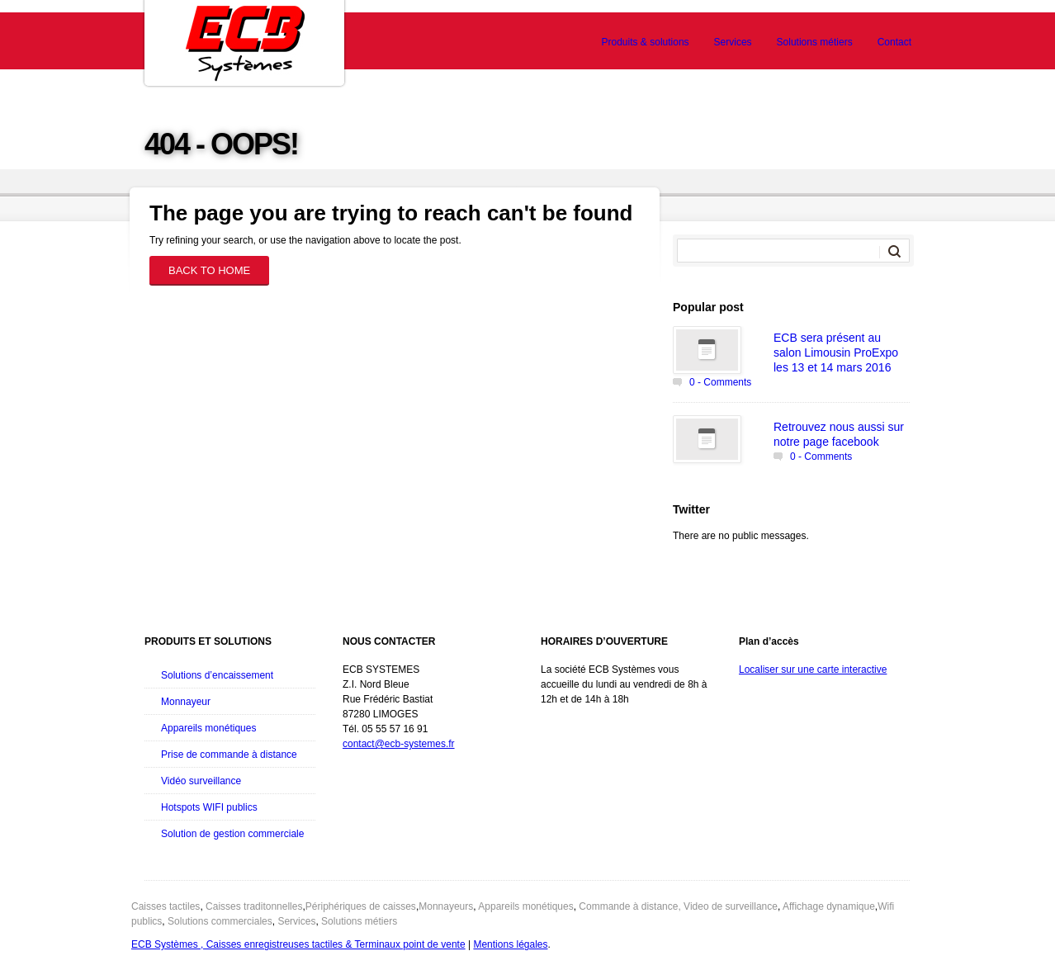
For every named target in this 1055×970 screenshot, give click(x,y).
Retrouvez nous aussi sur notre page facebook (839, 434)
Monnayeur (186, 701)
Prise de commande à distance (229, 754)
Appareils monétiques (208, 728)
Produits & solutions (645, 42)
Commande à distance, (629, 906)
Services (733, 42)
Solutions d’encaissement (217, 675)
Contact (894, 42)
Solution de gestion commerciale (232, 834)
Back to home (209, 270)
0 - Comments (720, 382)
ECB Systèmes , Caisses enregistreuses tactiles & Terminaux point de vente (298, 944)
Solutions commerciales (220, 921)
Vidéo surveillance (201, 781)
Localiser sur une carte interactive (813, 669)
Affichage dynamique (829, 906)
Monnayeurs (446, 906)
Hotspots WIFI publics (209, 807)
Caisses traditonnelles (254, 906)
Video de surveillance (731, 906)
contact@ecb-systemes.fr (399, 744)
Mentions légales (510, 944)
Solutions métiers (815, 42)
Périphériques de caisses (360, 906)
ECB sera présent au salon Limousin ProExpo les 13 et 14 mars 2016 (836, 352)
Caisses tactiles (165, 906)
